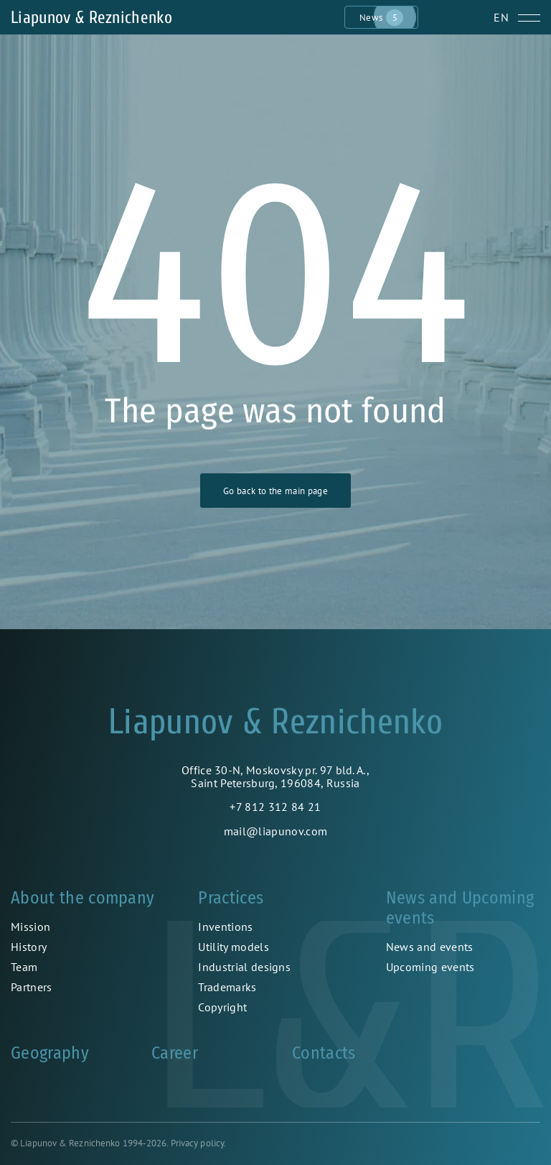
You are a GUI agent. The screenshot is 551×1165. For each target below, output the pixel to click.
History (29, 946)
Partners (31, 987)
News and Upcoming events (460, 908)
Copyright (222, 1007)
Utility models (233, 946)
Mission (30, 926)
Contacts (324, 1053)
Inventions (225, 926)
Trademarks (227, 987)
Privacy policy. (199, 1143)
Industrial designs (244, 967)
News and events (430, 946)
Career (174, 1053)
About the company (82, 898)
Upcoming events (430, 967)
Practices (230, 898)
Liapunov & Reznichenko (91, 17)
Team (24, 967)
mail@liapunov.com (275, 831)
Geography (50, 1053)
